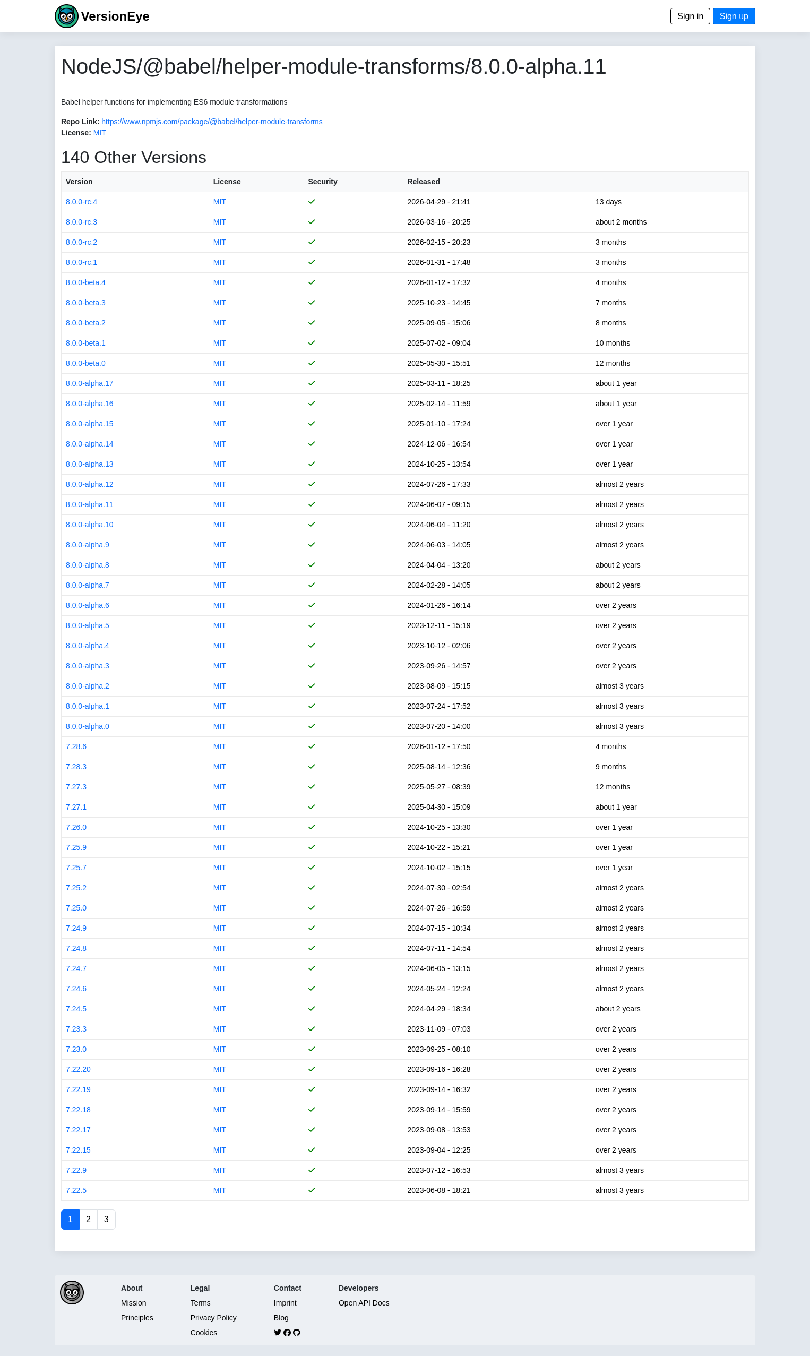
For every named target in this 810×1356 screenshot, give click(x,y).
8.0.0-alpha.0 (87, 726)
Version (79, 181)
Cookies (204, 1332)
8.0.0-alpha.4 (87, 645)
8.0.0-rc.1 (81, 262)
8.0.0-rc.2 (81, 242)
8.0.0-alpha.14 (90, 444)
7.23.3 (76, 1029)
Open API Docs (364, 1303)
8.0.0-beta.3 (86, 302)
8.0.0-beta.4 (86, 282)
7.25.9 (76, 847)
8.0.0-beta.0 (86, 363)
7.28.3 (76, 766)
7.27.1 (76, 807)
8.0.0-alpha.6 (87, 605)
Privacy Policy (214, 1318)
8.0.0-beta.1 (86, 343)
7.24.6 (76, 988)
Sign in (690, 16)
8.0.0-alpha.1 (87, 706)
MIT (99, 132)
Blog (281, 1318)
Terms (201, 1303)
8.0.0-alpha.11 (90, 504)
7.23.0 (76, 1049)
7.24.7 (76, 968)
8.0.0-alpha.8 (87, 565)
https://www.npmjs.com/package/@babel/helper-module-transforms (212, 121)
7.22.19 (78, 1089)
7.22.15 (78, 1150)
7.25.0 (76, 908)
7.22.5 (76, 1190)
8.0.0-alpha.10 (90, 524)
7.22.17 (78, 1130)
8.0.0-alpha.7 (87, 585)
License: (76, 132)
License (227, 181)
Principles (137, 1318)
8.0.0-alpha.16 (90, 403)
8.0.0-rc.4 (81, 202)
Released (423, 181)
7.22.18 (78, 1109)
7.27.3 (76, 787)
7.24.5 (76, 1009)
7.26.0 (76, 827)
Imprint (285, 1303)
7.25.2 (76, 887)
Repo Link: (80, 121)
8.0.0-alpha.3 (87, 666)
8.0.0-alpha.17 (90, 383)
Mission (133, 1303)
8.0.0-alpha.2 (87, 686)
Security (323, 181)
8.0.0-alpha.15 (90, 423)
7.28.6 (76, 746)
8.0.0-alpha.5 (87, 625)
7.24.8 (76, 948)
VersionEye (115, 16)
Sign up (734, 16)
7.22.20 (78, 1069)
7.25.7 (76, 867)
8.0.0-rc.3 (81, 222)
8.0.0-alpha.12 (90, 484)
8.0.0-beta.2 (86, 323)
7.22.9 (76, 1170)
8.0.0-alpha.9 (87, 544)
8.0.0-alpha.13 (90, 464)
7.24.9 (76, 928)
